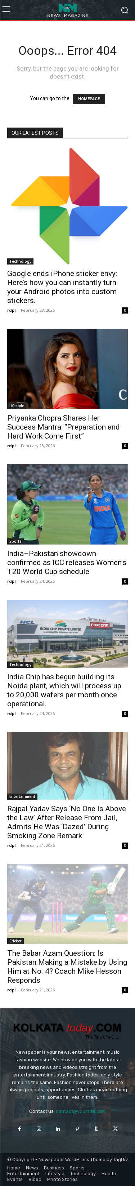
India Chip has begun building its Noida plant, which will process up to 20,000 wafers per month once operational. (64, 690)
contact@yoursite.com (81, 1111)
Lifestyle (16, 405)
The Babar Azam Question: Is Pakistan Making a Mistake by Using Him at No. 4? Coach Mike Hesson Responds (67, 967)
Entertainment (22, 796)
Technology (20, 261)
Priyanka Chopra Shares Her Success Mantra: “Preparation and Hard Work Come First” (63, 427)
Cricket (15, 940)
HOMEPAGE (89, 99)
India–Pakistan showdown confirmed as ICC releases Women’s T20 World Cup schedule (66, 562)
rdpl (11, 310)
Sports (15, 541)
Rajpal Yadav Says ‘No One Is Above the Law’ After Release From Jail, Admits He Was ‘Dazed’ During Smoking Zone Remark (66, 822)
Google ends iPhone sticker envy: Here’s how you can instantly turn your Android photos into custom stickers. (62, 287)
